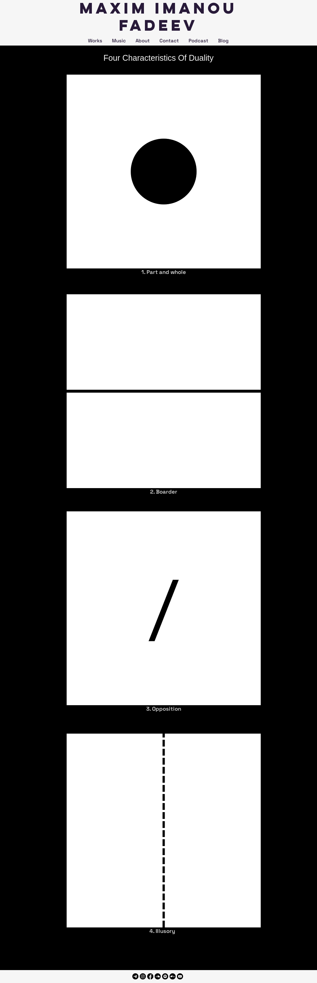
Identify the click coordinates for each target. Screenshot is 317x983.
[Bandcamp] (172, 976)
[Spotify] (165, 976)
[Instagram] (143, 976)
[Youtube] (180, 976)
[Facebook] (150, 976)
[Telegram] (135, 976)
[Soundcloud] (158, 976)
